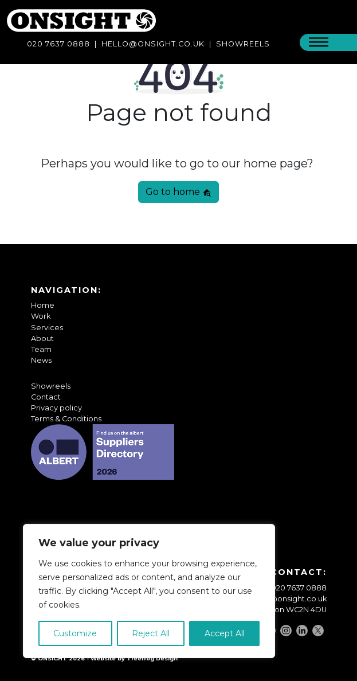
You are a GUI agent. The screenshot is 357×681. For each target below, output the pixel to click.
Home (42, 305)
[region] (149, 591)
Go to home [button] (178, 191)
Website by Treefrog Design (134, 658)
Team (41, 349)
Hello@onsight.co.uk (153, 44)
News (41, 360)
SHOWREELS (243, 44)
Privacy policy (56, 408)
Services (47, 327)
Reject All (151, 633)
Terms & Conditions (66, 418)
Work (40, 316)
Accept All (225, 633)
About (42, 338)
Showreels (50, 386)
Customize (75, 633)
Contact (46, 397)
